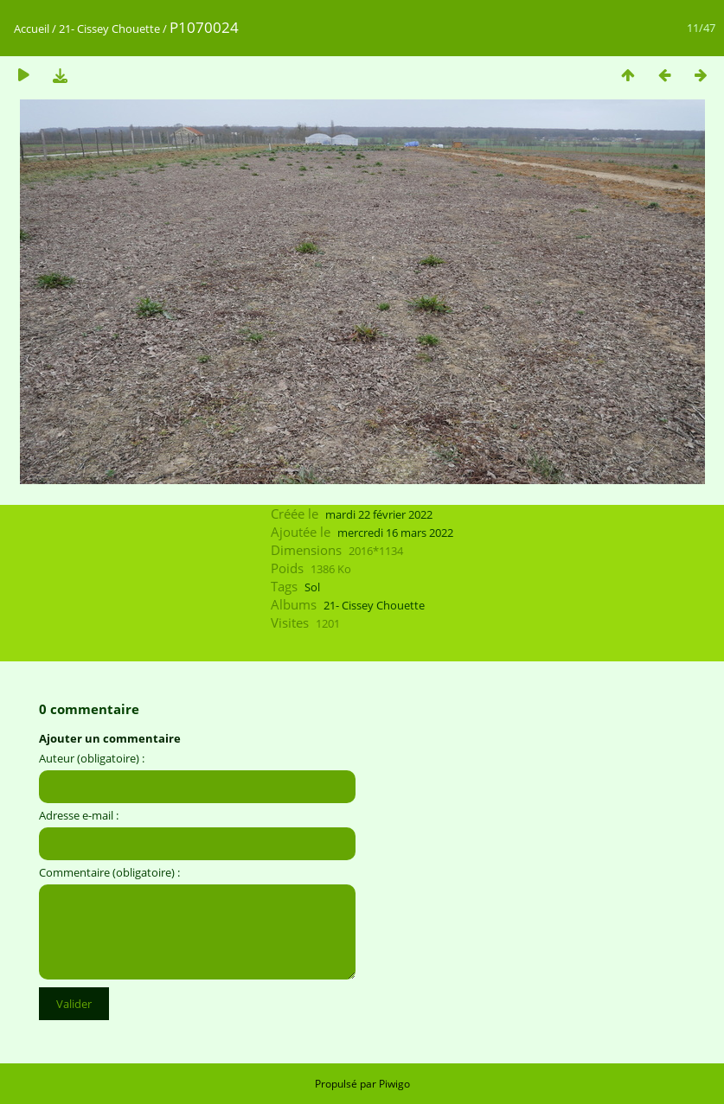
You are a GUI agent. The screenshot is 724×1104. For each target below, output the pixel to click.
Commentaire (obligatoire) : (109, 872)
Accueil (31, 28)
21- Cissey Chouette (109, 28)
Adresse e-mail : (79, 815)
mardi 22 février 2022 (378, 514)
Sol (312, 587)
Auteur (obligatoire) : (91, 758)
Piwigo (394, 1083)
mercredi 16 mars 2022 (395, 532)
